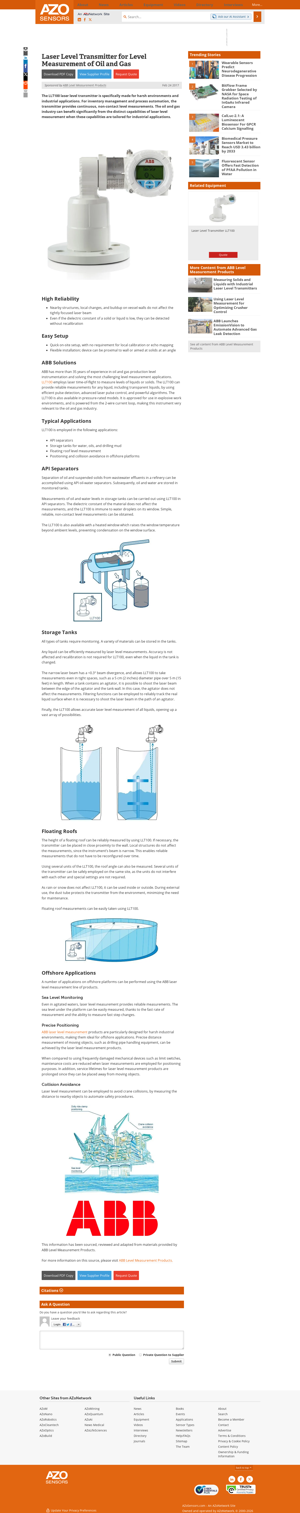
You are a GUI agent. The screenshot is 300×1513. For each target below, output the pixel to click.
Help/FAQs (183, 1436)
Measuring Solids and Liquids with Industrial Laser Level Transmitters (236, 276)
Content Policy (228, 1447)
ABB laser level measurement (65, 1032)
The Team (183, 1447)
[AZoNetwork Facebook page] (84, 20)
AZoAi (88, 1419)
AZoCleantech (49, 1425)
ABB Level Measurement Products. (146, 1260)
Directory (140, 1436)
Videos (138, 1425)
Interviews (141, 1430)
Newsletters (184, 1430)
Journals (139, 1441)
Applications (184, 1419)
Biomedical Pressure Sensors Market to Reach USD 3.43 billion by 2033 (241, 135)
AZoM (44, 1409)
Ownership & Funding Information (233, 1454)
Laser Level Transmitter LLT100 (213, 224)
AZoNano (46, 1414)
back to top (244, 1467)
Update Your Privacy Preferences (71, 1508)
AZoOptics (47, 1430)
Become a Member (231, 1419)
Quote (223, 248)
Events (180, 1414)
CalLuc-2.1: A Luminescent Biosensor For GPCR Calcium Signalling (240, 114)
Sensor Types (185, 1425)
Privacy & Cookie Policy (234, 1441)
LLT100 (47, 382)
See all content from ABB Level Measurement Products (221, 335)
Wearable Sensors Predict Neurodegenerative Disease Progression (237, 68)
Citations (52, 1290)
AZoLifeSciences (96, 1430)
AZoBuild (46, 1436)
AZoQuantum (94, 1414)
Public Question (123, 1355)
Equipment (141, 1419)
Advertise (224, 1430)
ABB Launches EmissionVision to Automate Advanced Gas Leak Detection (237, 315)
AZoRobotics (48, 1419)
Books (180, 1409)
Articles (139, 1414)
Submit (176, 1361)
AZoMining (92, 1409)
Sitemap (181, 1441)
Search (223, 1414)
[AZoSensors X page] (90, 20)
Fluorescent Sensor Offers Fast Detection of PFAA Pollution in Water (240, 158)
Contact (223, 1425)
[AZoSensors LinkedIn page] (79, 20)
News (137, 1409)
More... (253, 5)
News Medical (94, 1425)
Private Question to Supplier (163, 1355)
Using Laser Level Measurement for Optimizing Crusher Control (236, 296)
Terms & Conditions (232, 1436)
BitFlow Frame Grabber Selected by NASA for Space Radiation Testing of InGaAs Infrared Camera (240, 92)
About (222, 1409)
